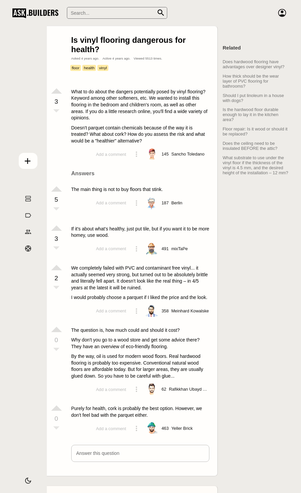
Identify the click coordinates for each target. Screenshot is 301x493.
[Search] (117, 13)
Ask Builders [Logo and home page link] (37, 13)
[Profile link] (187, 154)
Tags (24, 222)
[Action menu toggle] (136, 154)
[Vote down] (57, 111)
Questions (24, 205)
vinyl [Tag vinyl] (103, 68)
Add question (24, 159)
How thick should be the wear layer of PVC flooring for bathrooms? (251, 81)
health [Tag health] (89, 68)
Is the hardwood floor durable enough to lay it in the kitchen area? (251, 114)
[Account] (282, 13)
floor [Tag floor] (75, 68)
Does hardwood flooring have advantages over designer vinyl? (254, 64)
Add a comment (111, 154)
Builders (24, 239)
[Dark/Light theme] (24, 478)
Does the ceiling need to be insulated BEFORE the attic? (250, 146)
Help (24, 256)
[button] (140, 453)
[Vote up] (57, 91)
